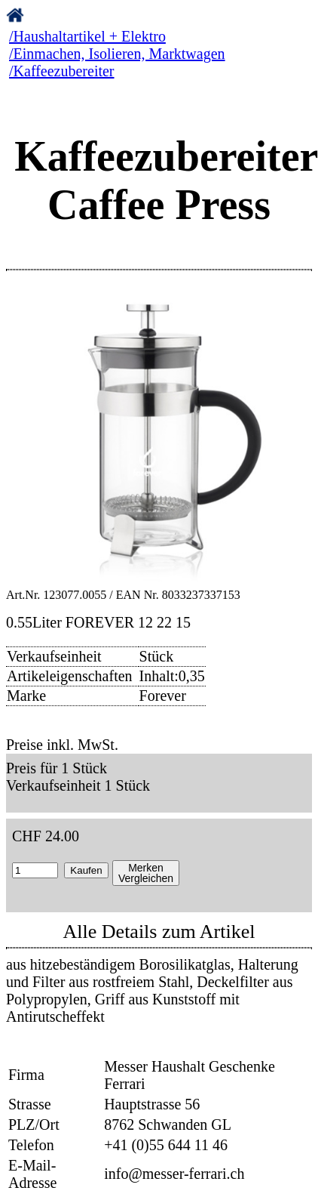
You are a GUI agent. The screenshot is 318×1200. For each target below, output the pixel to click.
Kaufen (86, 870)
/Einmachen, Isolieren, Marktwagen (117, 53)
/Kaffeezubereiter (62, 71)
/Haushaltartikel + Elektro (87, 36)
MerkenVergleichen (145, 873)
